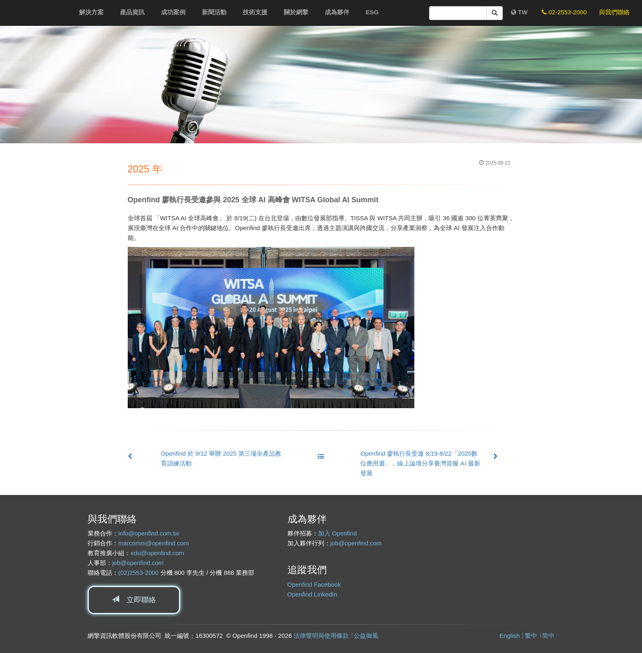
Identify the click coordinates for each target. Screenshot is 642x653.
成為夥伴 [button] (337, 12)
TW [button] (519, 12)
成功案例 (173, 12)
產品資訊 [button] (132, 12)
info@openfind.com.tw (148, 533)
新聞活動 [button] (214, 12)
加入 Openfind (337, 533)
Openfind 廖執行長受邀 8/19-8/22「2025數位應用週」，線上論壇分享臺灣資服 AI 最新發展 (420, 463)
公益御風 (366, 635)
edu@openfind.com (157, 552)
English (510, 635)
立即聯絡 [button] (134, 599)
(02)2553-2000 (138, 572)
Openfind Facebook (314, 584)
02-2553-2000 (564, 12)
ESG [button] (372, 12)
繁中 (531, 635)
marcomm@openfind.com (153, 543)
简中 (548, 635)
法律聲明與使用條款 (321, 635)
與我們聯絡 (614, 12)
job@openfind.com (137, 562)
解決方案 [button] (91, 12)
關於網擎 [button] (296, 12)
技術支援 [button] (255, 12)
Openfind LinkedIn (312, 594)
